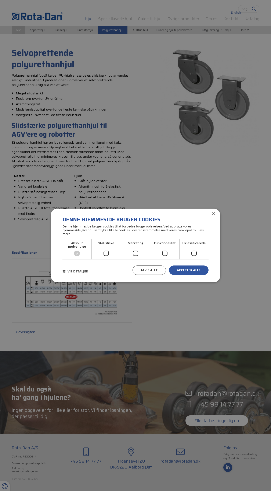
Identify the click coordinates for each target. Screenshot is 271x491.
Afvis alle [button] (149, 270)
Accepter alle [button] (188, 270)
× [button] (213, 213)
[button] (75, 271)
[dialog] (135, 245)
